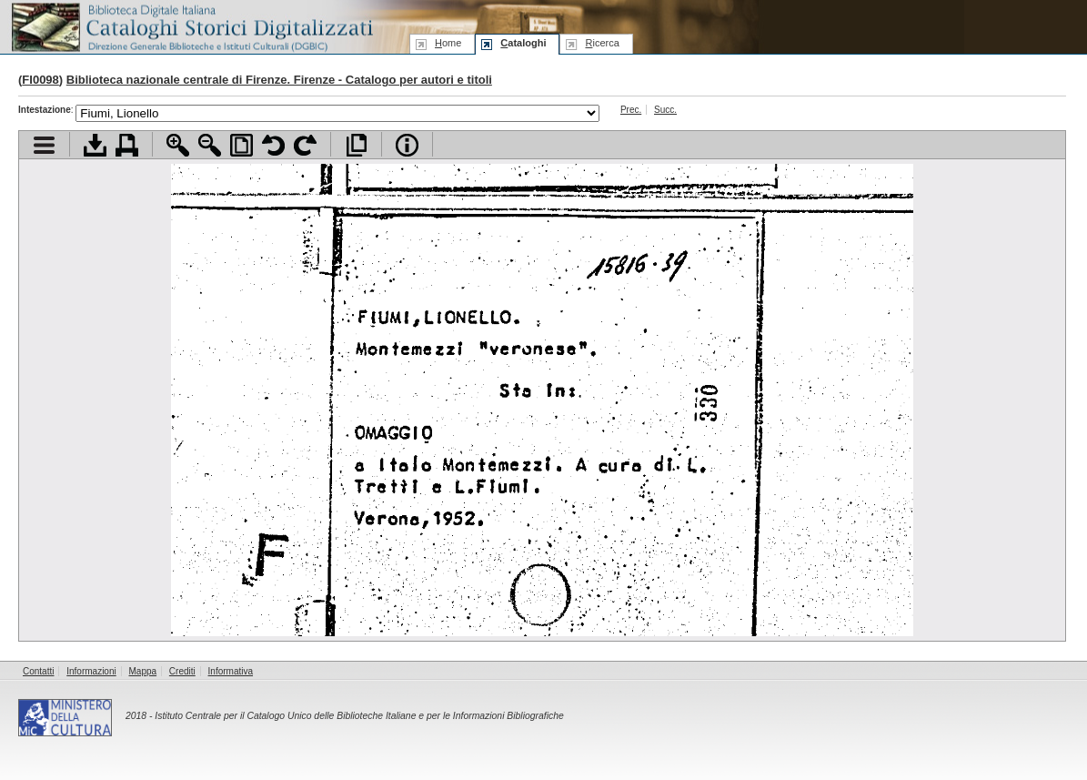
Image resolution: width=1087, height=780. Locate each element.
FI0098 (40, 79)
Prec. (630, 110)
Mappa (143, 671)
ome (448, 42)
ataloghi (523, 42)
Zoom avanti (177, 145)
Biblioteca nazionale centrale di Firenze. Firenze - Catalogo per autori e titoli (279, 79)
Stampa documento (127, 145)
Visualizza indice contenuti (44, 145)
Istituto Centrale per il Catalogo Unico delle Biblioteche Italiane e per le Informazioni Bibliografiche (359, 716)
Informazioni (91, 671)
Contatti (38, 671)
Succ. (665, 110)
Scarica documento (95, 145)
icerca (602, 42)
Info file (407, 145)
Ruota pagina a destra (305, 145)
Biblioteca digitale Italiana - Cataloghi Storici (191, 26)
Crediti (182, 671)
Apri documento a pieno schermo (356, 145)
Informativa (230, 671)
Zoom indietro (209, 145)
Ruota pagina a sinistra (273, 145)
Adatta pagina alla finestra (241, 145)
